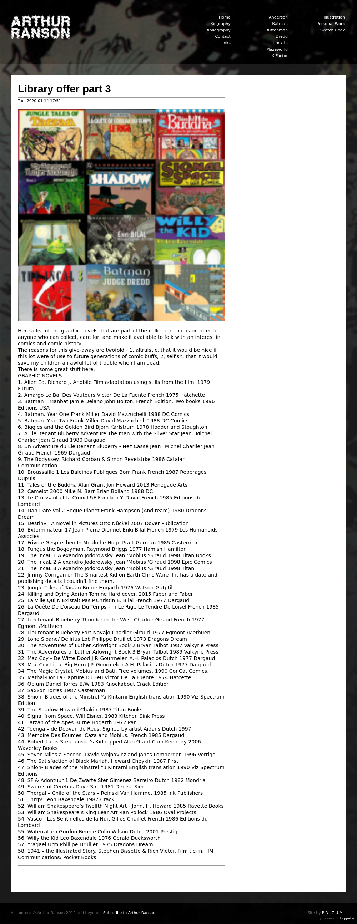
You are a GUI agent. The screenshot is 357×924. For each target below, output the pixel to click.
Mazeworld (277, 49)
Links (225, 43)
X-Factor (280, 56)
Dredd (282, 36)
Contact (223, 36)
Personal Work (331, 23)
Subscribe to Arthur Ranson (129, 912)
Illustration (334, 17)
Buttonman (277, 30)
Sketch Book (332, 30)
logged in (347, 918)
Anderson (278, 17)
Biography (220, 23)
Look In (280, 43)
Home (225, 17)
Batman (280, 23)
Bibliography (218, 30)
